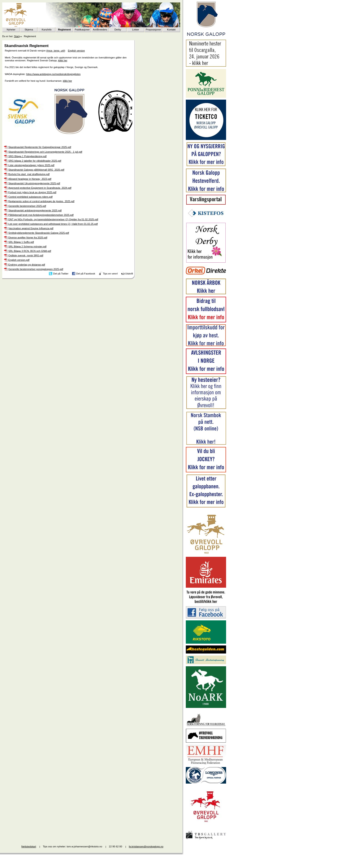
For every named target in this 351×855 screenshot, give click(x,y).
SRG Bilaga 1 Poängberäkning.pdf (27, 156)
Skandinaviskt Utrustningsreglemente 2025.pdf (34, 183)
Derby (117, 29)
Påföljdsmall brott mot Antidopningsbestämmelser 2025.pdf (41, 215)
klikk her (62, 60)
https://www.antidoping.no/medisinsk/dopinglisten (53, 74)
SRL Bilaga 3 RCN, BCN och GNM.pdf (29, 251)
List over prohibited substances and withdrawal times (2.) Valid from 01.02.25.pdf (53, 224)
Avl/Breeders (100, 29)
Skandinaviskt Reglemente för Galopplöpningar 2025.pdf (39, 147)
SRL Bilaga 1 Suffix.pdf (21, 242)
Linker (135, 29)
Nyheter (11, 29)
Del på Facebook (85, 273)
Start (16, 36)
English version (76, 50)
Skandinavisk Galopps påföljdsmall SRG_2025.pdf (36, 169)
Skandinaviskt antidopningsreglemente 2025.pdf (35, 210)
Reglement (64, 29)
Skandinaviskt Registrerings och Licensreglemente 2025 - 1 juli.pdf (45, 151)
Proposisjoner (153, 29)
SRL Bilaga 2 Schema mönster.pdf (27, 246)
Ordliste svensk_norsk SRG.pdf (25, 255)
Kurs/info (46, 29)
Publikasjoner (82, 29)
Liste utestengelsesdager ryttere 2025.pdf (31, 165)
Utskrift (129, 273)
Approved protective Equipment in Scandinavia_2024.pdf (39, 187)
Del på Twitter (60, 273)
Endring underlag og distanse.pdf (26, 264)
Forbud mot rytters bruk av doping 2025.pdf (32, 192)
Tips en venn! (110, 273)
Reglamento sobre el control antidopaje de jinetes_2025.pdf (41, 201)
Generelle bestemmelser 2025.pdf (27, 206)
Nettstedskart (28, 846)
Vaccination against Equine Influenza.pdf (30, 228)
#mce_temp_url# (55, 50)
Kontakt (171, 29)
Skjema (29, 29)
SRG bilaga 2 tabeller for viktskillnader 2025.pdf (34, 160)
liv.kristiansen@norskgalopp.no (146, 846)
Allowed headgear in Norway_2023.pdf (29, 179)
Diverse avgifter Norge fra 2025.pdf (27, 237)
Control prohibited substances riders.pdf (30, 196)
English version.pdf (19, 260)
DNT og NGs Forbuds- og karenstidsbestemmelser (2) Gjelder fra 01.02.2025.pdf (53, 219)
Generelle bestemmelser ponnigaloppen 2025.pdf (35, 269)
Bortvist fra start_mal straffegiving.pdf (28, 174)
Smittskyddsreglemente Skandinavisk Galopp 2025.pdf (38, 232)
